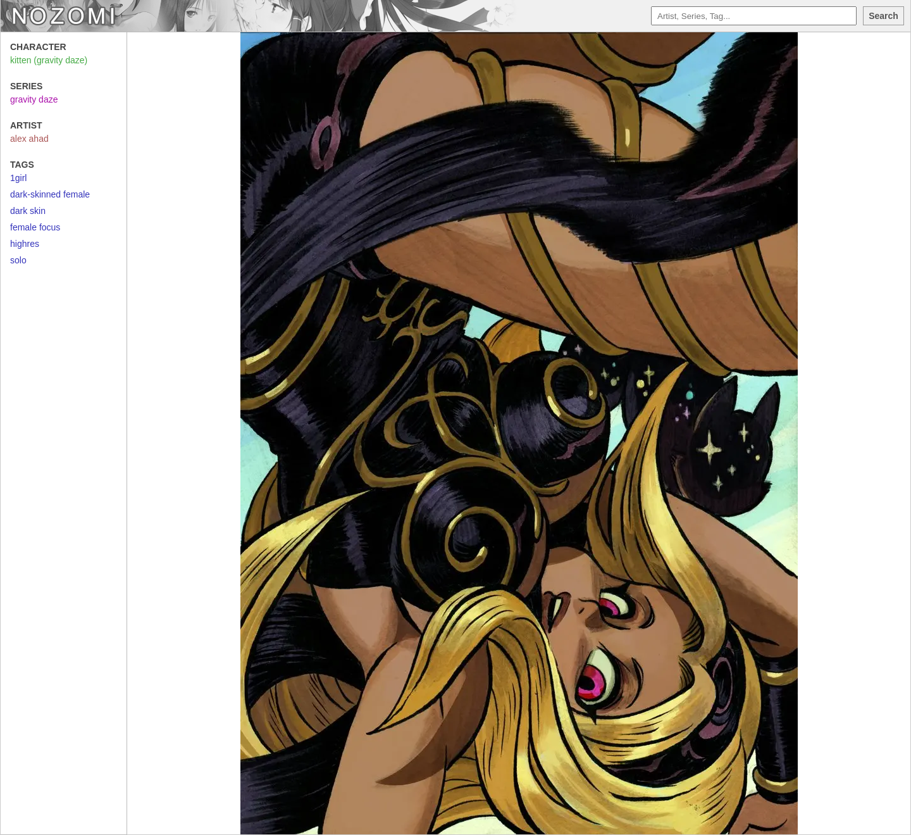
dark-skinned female (50, 194)
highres (24, 244)
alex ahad (29, 139)
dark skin (28, 211)
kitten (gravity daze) (48, 60)
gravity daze (34, 99)
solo (18, 260)
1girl (18, 178)
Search (883, 16)
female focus (35, 227)
